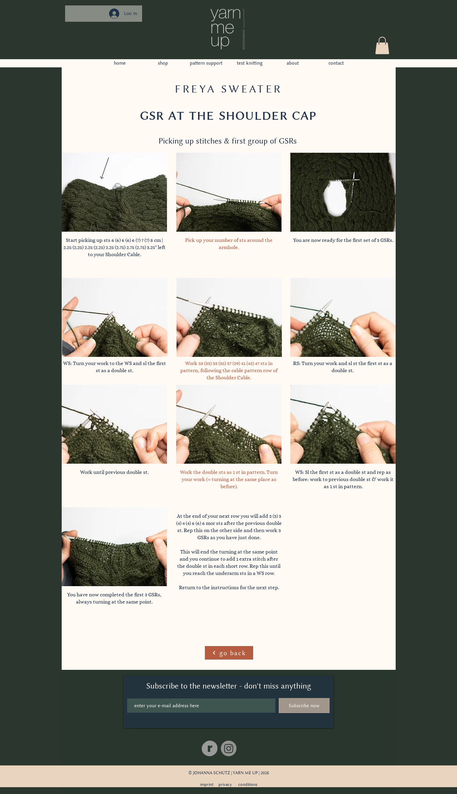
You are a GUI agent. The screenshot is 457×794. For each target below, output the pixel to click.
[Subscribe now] (304, 705)
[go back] (229, 653)
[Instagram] (229, 748)
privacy (225, 784)
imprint (206, 784)
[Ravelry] (209, 748)
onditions (248, 784)
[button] (382, 45)
